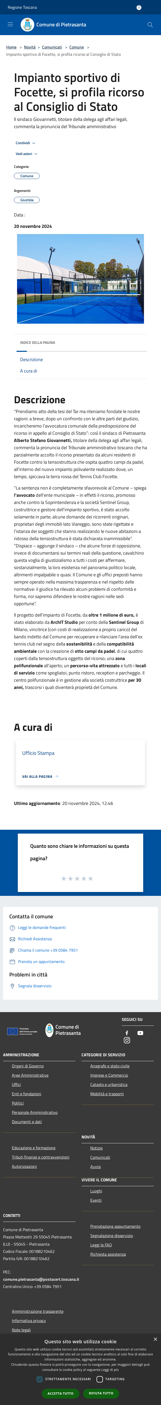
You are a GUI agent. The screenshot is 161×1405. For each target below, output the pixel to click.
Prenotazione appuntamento (115, 1226)
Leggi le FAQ (101, 1245)
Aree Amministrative (30, 1075)
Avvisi (95, 1166)
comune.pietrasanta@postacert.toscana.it (41, 1279)
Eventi (96, 1200)
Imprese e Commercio (109, 1075)
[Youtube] (140, 1033)
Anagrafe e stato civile (110, 1066)
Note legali (21, 1330)
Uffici (16, 1084)
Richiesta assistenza (108, 1254)
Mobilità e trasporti (107, 1094)
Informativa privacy (29, 1320)
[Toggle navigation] (10, 24)
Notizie (96, 1148)
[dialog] (80, 1369)
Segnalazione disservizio (111, 1235)
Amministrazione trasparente (37, 1311)
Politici (18, 1103)
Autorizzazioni (24, 1166)
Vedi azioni (27, 154)
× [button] (155, 1339)
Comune (76, 47)
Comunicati (52, 47)
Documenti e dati (27, 1122)
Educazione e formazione (33, 1148)
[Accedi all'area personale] (139, 8)
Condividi (26, 143)
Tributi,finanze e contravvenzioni (40, 1157)
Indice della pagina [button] (37, 342)
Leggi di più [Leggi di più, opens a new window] (110, 1370)
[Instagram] (127, 1040)
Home (11, 47)
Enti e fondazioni (26, 1094)
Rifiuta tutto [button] (101, 1393)
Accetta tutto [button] (61, 1393)
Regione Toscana (22, 7)
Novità (30, 47)
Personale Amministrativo (35, 1112)
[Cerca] (150, 25)
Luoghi (96, 1191)
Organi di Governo (28, 1066)
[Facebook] (127, 1033)
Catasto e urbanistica (108, 1084)
